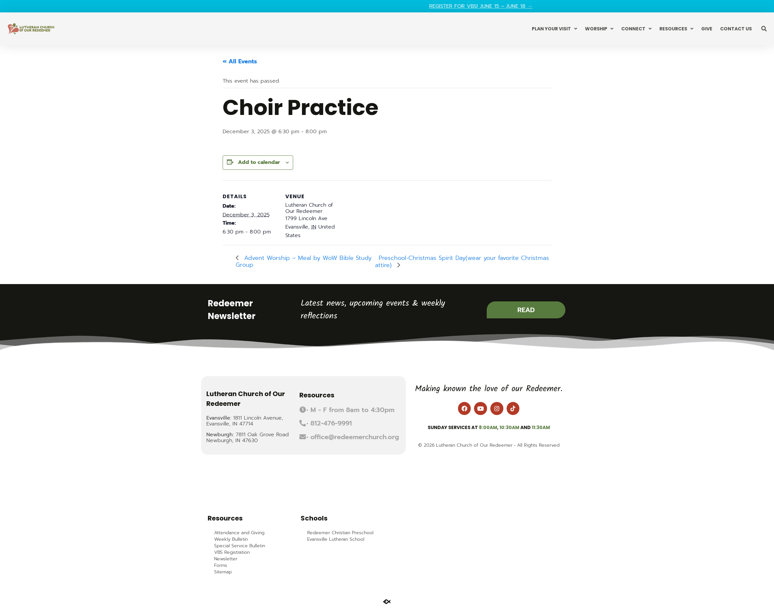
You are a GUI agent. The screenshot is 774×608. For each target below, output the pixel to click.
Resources (676, 28)
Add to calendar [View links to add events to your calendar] (259, 162)
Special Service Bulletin (239, 546)
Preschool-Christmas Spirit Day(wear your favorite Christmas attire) (462, 261)
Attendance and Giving (239, 533)
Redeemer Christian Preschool (340, 533)
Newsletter (225, 559)
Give (706, 28)
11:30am (541, 427)
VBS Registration (232, 552)
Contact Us (736, 28)
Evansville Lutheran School (335, 539)
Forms (220, 565)
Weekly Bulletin (231, 539)
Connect (636, 28)
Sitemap (223, 572)
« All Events (240, 61)
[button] (764, 28)
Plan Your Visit (554, 28)
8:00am (488, 427)
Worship (599, 28)
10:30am (509, 427)
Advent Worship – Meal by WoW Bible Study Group (303, 261)
